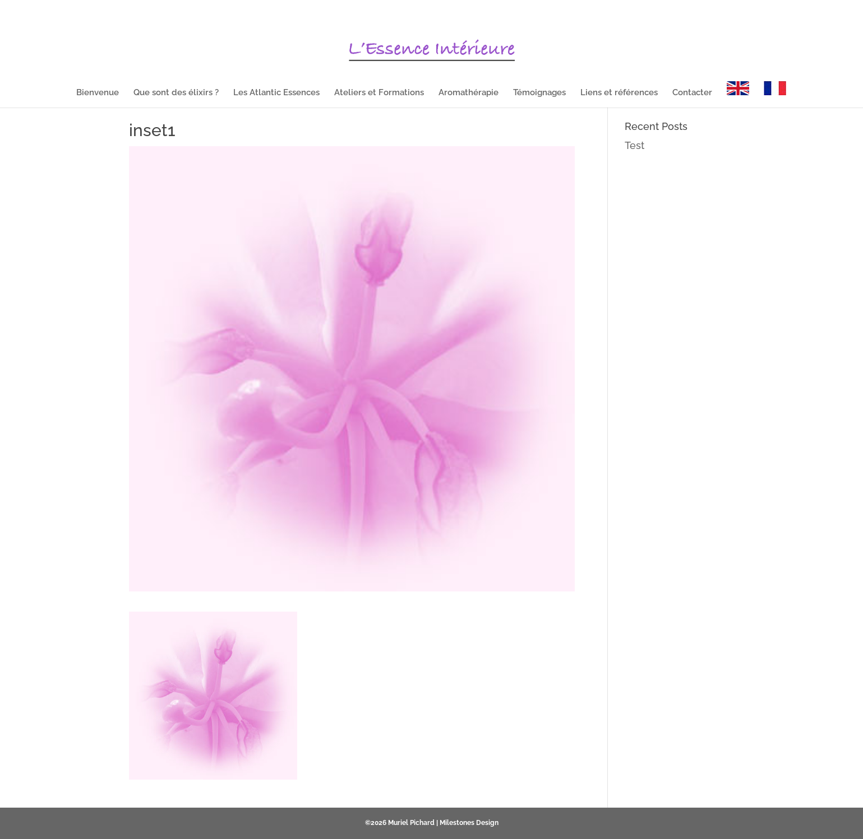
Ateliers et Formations (379, 92)
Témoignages (539, 92)
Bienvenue (97, 92)
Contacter (692, 92)
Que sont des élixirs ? (176, 92)
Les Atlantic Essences (276, 92)
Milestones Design (469, 823)
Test (634, 145)
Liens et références (619, 92)
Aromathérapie (469, 92)
